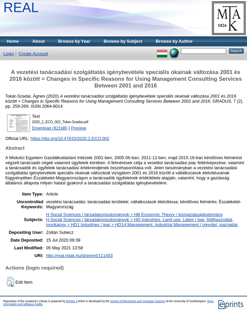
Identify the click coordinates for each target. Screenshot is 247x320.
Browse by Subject (123, 41)
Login (8, 53)
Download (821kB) (49, 128)
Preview (79, 128)
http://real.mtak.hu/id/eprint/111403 (79, 255)
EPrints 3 (71, 301)
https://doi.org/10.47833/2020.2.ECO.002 (70, 138)
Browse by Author (174, 41)
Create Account (33, 53)
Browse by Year (74, 41)
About (38, 41)
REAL (21, 7)
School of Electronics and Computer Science (137, 301)
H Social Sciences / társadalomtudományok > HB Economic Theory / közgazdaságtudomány (134, 214)
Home (13, 41)
